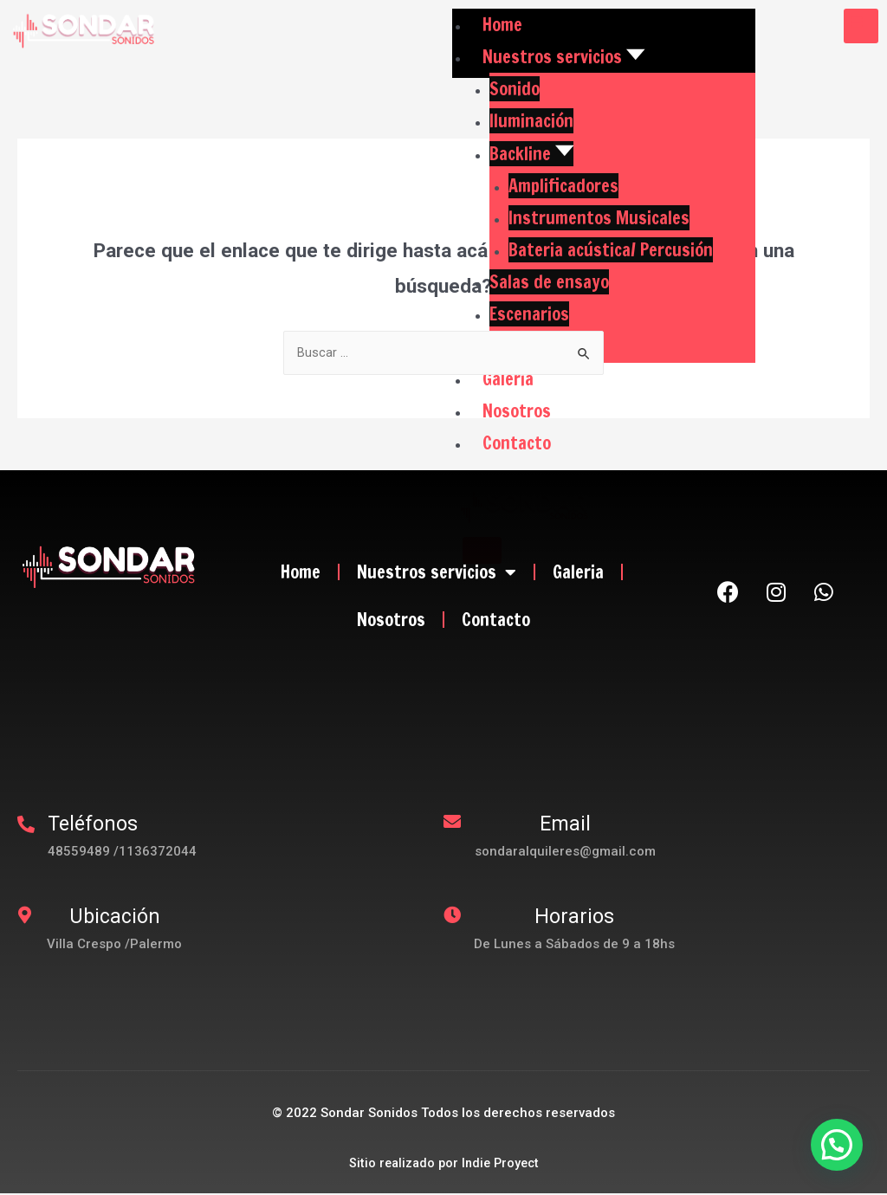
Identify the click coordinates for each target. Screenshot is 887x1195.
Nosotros (391, 620)
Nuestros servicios (436, 573)
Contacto (496, 620)
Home (300, 572)
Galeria (578, 572)
